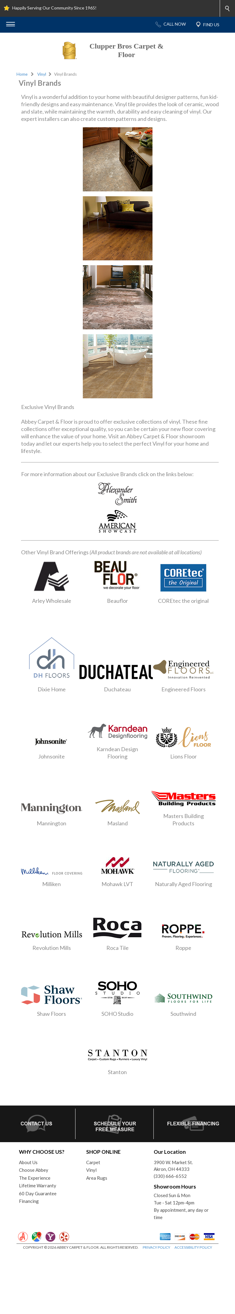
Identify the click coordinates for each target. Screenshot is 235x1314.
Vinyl (41, 74)
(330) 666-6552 (170, 1176)
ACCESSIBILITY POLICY (193, 1247)
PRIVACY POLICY (156, 1247)
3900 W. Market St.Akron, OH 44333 (173, 1166)
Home (22, 74)
